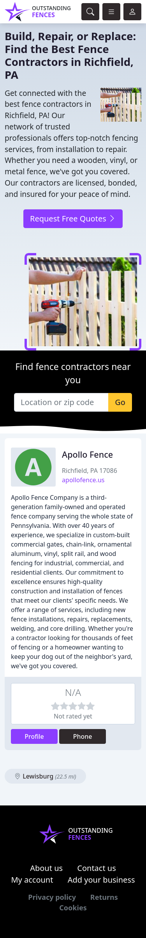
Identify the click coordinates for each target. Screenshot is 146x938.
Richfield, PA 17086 (89, 470)
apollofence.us (83, 480)
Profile (34, 736)
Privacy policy (52, 897)
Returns (104, 897)
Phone (82, 736)
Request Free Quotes (73, 218)
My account (32, 879)
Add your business (101, 879)
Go (120, 402)
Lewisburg (45, 776)
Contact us (96, 868)
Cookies (72, 907)
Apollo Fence (87, 454)
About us (46, 868)
